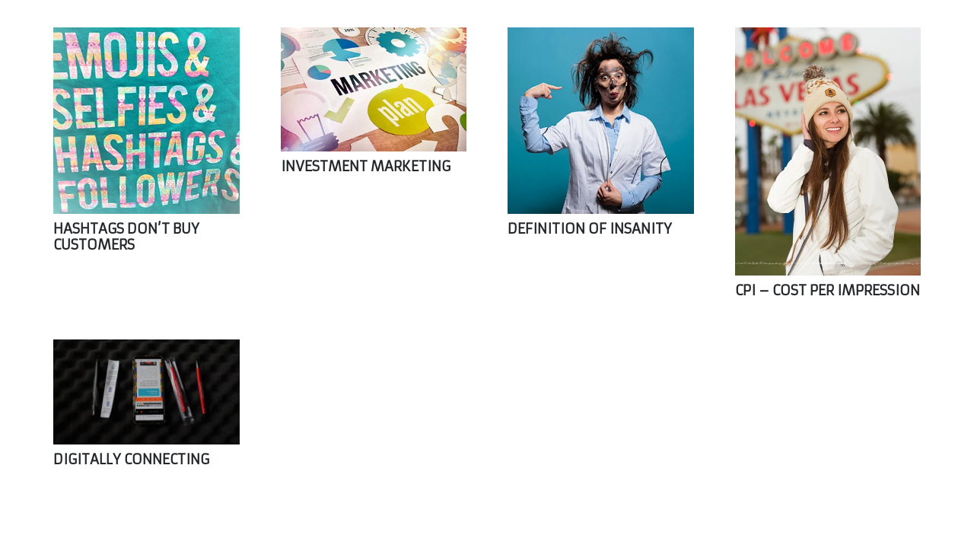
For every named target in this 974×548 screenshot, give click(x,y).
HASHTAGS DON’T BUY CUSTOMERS (126, 237)
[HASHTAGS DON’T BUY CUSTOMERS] (146, 120)
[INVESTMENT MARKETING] (374, 89)
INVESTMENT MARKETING (365, 166)
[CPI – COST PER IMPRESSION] (828, 151)
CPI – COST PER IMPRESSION (827, 290)
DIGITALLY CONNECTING (131, 459)
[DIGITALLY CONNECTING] (146, 391)
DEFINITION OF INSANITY (590, 228)
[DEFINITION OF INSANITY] (601, 120)
